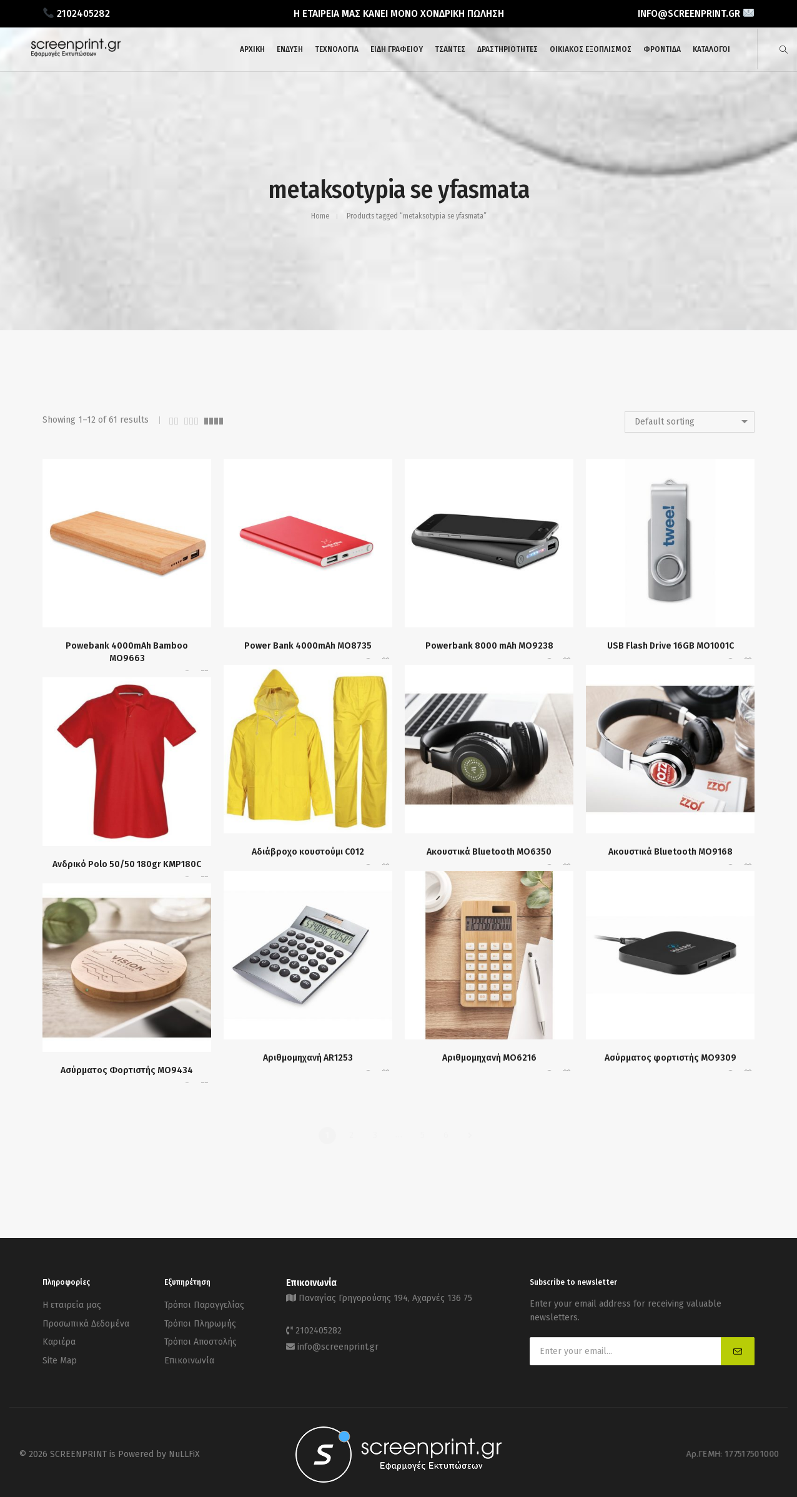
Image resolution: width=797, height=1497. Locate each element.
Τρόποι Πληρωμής (200, 1319)
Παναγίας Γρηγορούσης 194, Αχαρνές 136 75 (385, 1297)
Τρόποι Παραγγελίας (204, 1303)
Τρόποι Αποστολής (200, 1335)
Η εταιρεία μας (71, 1303)
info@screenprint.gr (338, 1340)
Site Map (59, 1350)
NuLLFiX (184, 1450)
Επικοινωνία (189, 1350)
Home (320, 216)
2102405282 (318, 1326)
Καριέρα (59, 1335)
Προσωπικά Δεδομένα (85, 1319)
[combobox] (690, 422)
